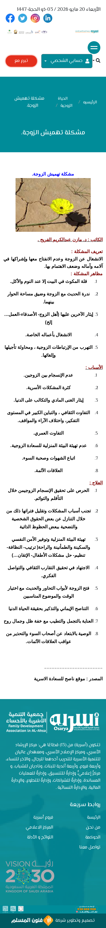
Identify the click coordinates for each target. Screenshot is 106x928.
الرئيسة (93, 817)
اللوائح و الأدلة (40, 837)
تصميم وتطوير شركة (53, 921)
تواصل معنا (89, 847)
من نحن (93, 827)
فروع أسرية (43, 817)
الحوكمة (92, 837)
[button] (96, 61)
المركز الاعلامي (39, 827)
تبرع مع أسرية (21, 62)
